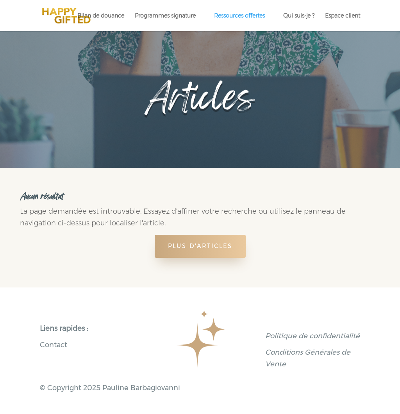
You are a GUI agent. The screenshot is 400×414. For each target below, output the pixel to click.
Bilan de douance (100, 16)
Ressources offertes (239, 16)
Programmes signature (165, 16)
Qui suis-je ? (298, 16)
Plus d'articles (200, 246)
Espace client (342, 16)
